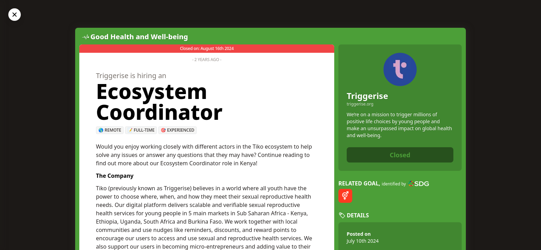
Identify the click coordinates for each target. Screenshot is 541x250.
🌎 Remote (109, 130)
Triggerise (367, 95)
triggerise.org (360, 104)
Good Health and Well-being (139, 36)
